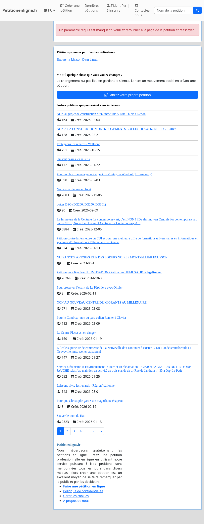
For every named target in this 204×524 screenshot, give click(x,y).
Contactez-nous (142, 10)
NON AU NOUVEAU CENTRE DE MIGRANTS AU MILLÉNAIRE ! (102, 302)
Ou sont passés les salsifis (73, 159)
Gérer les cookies (76, 496)
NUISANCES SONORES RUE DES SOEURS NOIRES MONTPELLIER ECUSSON (112, 257)
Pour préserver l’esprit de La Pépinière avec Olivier (90, 287)
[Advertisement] (25, 81)
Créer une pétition (69, 8)
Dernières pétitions (92, 8)
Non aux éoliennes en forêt (74, 189)
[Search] (173, 10)
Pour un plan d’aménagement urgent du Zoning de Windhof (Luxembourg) (104, 174)
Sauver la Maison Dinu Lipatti (77, 59)
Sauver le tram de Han (71, 415)
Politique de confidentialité (83, 491)
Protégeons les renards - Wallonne (78, 144)
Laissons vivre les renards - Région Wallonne (86, 385)
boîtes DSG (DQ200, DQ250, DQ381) (81, 204)
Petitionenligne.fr (19, 10)
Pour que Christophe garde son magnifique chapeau (90, 400)
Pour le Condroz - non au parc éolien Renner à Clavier (91, 317)
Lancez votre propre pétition (127, 95)
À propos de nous (76, 500)
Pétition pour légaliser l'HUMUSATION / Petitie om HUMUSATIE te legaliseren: (109, 272)
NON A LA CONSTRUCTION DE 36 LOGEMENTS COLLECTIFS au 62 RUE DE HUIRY (116, 129)
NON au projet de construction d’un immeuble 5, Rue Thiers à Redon (101, 114)
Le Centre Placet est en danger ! (77, 332)
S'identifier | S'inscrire (118, 8)
